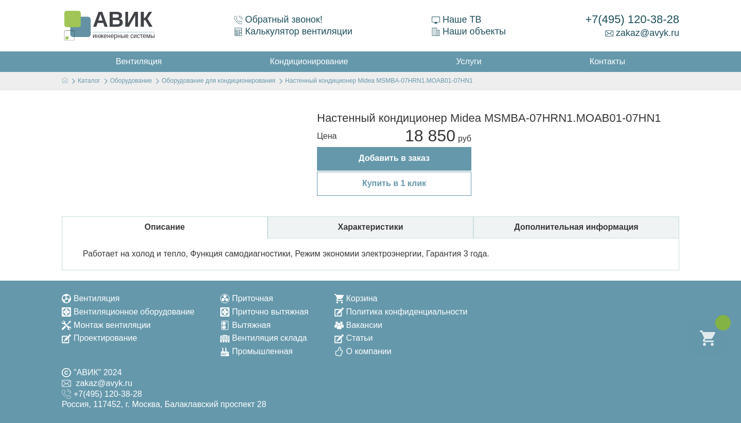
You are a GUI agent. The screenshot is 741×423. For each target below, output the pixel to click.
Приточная (246, 298)
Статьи (353, 338)
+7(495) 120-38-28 (632, 19)
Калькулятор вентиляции (293, 31)
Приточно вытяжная (264, 311)
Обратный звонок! (278, 19)
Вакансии (358, 325)
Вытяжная (245, 325)
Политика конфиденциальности (401, 311)
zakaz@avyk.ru (642, 33)
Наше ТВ (456, 19)
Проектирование (99, 338)
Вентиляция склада (263, 338)
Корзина (356, 298)
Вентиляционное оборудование (128, 311)
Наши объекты (469, 31)
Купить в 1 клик (394, 183)
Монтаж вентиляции (106, 325)
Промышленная (256, 351)
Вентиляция (90, 298)
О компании (363, 351)
